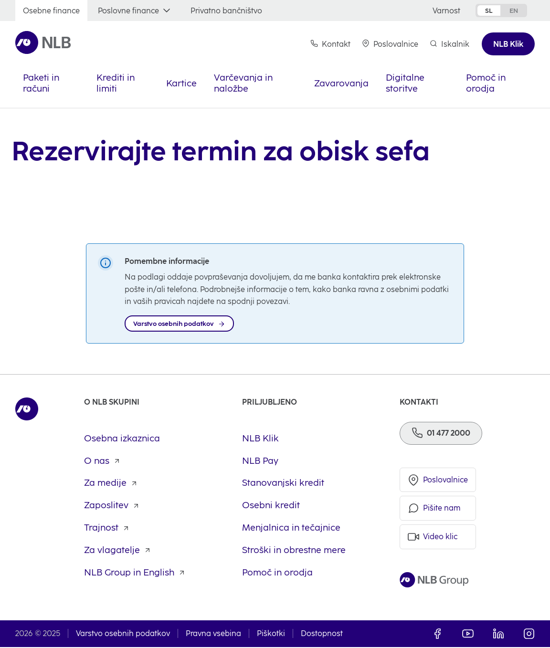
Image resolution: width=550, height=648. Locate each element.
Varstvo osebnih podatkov (123, 634)
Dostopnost (322, 634)
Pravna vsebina (213, 634)
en (513, 10)
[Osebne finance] (51, 10)
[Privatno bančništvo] (226, 10)
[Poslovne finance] (135, 10)
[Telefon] (441, 433)
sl (489, 10)
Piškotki (271, 634)
